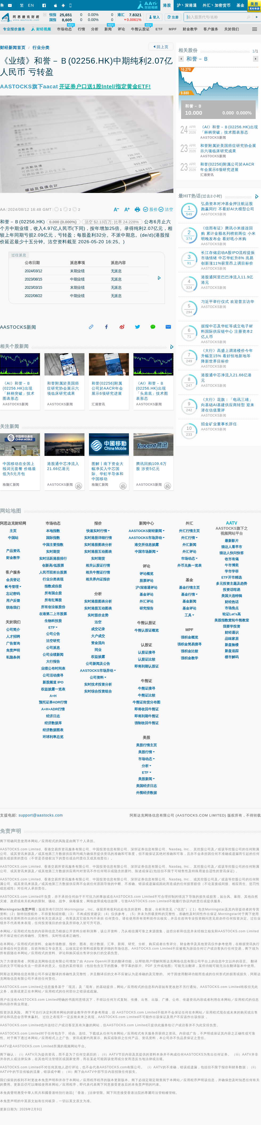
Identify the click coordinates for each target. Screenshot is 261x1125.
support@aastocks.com (41, 815)
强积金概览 (189, 637)
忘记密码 (13, 594)
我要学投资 (231, 626)
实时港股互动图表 (98, 552)
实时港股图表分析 (98, 545)
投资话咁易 (231, 590)
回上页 (161, 47)
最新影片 (232, 541)
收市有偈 (232, 559)
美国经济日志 (146, 786)
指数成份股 (53, 586)
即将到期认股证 (146, 666)
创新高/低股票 (53, 565)
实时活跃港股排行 (53, 559)
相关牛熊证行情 (98, 572)
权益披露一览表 (53, 689)
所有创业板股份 (53, 607)
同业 (98, 650)
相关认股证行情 (98, 565)
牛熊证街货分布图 (146, 702)
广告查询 (13, 643)
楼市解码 (232, 657)
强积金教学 (189, 658)
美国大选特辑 (231, 596)
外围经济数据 (146, 793)
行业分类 (41, 47)
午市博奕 (232, 565)
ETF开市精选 (231, 577)
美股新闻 (146, 779)
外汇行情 (189, 538)
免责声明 (13, 650)
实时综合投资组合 (98, 691)
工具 (189, 615)
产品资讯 (13, 551)
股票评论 (146, 581)
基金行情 (189, 594)
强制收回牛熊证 (146, 723)
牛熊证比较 (146, 695)
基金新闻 (189, 601)
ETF (53, 627)
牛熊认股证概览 (146, 630)
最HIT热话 (200, 196)
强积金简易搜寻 (189, 644)
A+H (53, 696)
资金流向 (98, 643)
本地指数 (53, 531)
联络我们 (13, 607)
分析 (146, 766)
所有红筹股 (53, 600)
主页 (13, 531)
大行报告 (53, 662)
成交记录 (98, 629)
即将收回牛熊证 (146, 709)
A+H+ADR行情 (53, 709)
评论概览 (146, 574)
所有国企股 (53, 593)
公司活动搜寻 (53, 675)
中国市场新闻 (146, 552)
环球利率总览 (53, 737)
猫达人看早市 (231, 547)
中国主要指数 (53, 545)
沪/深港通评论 (146, 588)
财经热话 (232, 602)
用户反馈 (13, 601)
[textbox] (222, 17)
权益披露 (98, 657)
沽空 (98, 622)
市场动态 (146, 759)
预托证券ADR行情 (53, 702)
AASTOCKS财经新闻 (147, 531)
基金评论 (146, 594)
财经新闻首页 (13, 47)
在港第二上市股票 (53, 614)
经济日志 (53, 716)
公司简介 (13, 630)
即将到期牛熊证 (146, 716)
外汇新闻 (189, 545)
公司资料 (98, 677)
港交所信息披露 (146, 545)
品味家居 (232, 639)
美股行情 (146, 752)
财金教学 (13, 558)
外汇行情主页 (189, 531)
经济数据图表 (53, 730)
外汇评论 (146, 601)
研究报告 (146, 608)
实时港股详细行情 (98, 538)
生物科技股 (53, 621)
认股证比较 (146, 659)
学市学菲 (232, 571)
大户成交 (98, 636)
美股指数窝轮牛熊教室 (231, 620)
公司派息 (53, 648)
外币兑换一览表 (189, 565)
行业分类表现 (53, 579)
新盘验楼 (232, 645)
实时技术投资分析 (98, 684)
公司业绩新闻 (53, 655)
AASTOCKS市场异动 (98, 671)
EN (31, 5)
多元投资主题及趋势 (231, 584)
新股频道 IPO (53, 682)
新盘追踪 (232, 651)
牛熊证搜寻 (146, 688)
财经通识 (232, 632)
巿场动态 (189, 559)
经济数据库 (53, 723)
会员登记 (13, 580)
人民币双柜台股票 (53, 572)
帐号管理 (13, 587)
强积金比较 (189, 651)
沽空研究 (53, 641)
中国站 (13, 538)
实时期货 (53, 552)
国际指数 (53, 538)
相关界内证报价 (98, 579)
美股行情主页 (146, 745)
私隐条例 (13, 657)
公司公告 (53, 634)
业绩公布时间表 (53, 668)
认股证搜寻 (146, 652)
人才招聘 (13, 636)
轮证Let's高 (231, 614)
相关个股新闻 (14, 346)
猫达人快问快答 (231, 553)
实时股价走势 (98, 615)
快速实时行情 (98, 531)
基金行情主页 (189, 588)
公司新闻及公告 (98, 664)
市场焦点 (232, 608)
